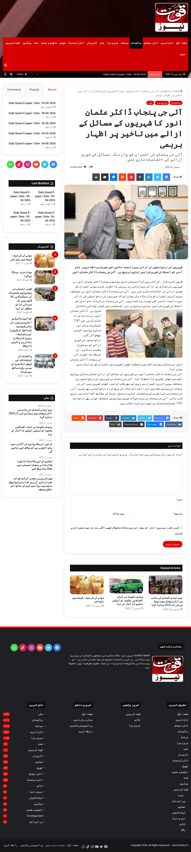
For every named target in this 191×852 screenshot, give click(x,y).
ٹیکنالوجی (178, 812)
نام (179, 499)
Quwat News (179, 845)
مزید (182, 54)
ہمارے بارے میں (83, 719)
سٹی (102, 43)
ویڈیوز (26, 43)
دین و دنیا (178, 818)
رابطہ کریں (86, 731)
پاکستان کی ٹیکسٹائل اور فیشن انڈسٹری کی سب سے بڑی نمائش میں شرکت (21, 384)
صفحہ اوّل (181, 43)
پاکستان (136, 43)
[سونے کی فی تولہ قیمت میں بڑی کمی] (87, 584)
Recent (52, 89)
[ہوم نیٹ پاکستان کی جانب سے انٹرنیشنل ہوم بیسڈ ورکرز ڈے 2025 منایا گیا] (165, 584)
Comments (14, 89)
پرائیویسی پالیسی (81, 725)
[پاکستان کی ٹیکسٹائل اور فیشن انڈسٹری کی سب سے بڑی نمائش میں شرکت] (45, 382)
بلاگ (183, 829)
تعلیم (181, 806)
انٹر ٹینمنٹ (76, 43)
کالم (182, 824)
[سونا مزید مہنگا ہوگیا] (45, 298)
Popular (34, 89)
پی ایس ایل (178, 800)
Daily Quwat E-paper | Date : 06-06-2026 (45, 237)
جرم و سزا (112, 43)
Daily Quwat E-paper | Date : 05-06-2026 (20, 237)
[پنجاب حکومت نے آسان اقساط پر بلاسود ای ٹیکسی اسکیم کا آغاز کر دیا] (126, 584)
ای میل (177, 513)
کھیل (63, 43)
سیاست (124, 43)
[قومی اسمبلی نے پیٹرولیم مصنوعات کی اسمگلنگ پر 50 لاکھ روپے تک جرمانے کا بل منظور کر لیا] (45, 315)
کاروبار (92, 43)
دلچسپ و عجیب (49, 43)
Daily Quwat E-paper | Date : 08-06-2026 (20, 216)
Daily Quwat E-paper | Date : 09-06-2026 (124, 74)
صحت (36, 43)
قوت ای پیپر (12, 43)
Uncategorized (34, 815)
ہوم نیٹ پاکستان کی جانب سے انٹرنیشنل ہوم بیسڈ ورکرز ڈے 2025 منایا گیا (166, 601)
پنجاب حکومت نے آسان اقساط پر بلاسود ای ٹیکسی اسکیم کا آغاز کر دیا (127, 600)
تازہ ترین (167, 43)
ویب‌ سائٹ (118, 513)
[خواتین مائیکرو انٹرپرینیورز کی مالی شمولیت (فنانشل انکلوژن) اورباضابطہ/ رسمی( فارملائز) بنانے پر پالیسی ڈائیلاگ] (45, 344)
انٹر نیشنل (151, 43)
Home (177, 91)
